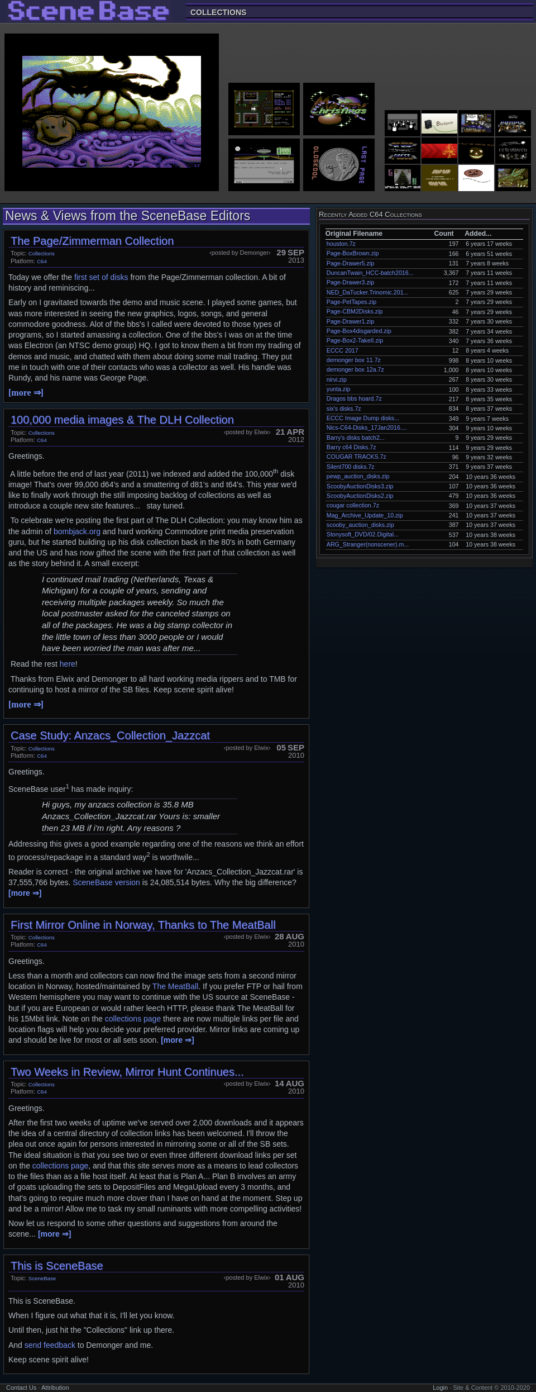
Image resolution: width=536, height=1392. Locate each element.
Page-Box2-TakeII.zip (355, 340)
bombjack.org (77, 531)
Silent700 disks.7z (351, 466)
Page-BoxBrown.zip (353, 253)
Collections (218, 12)
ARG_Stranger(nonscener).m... (368, 544)
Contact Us (21, 1387)
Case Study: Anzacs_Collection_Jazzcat (110, 735)
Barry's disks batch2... (356, 437)
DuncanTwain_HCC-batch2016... (370, 272)
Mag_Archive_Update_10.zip (365, 515)
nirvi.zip (337, 379)
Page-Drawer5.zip (350, 263)
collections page (133, 1018)
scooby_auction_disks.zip (360, 524)
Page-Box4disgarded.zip (359, 330)
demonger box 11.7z (354, 360)
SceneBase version (106, 882)
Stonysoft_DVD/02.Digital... (363, 534)
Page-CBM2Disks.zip (355, 311)
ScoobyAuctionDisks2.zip (360, 495)
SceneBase (42, 1278)
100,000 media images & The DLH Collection (122, 420)
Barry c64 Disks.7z (351, 447)
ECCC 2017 (342, 350)
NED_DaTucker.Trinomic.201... (368, 292)
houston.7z (341, 243)
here (67, 663)
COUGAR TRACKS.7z (356, 456)
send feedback (50, 1345)
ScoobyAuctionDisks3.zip (360, 486)
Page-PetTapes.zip (351, 301)
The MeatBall (175, 986)
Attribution (55, 1387)
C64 (42, 261)
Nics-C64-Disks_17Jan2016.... (367, 427)
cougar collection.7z (353, 505)
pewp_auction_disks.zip (358, 476)
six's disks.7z (344, 408)
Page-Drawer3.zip (350, 282)
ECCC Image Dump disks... (363, 418)
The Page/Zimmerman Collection (92, 241)
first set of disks (101, 277)
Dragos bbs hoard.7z (354, 398)
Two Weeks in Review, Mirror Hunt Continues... (127, 1072)
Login (440, 1387)
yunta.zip (339, 389)
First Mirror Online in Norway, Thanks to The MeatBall (143, 925)
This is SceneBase (57, 1266)
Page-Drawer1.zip (350, 321)
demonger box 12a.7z (355, 369)
